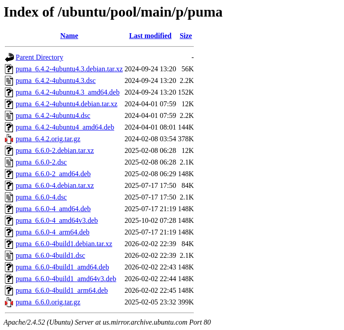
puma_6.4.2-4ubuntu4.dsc (53, 115)
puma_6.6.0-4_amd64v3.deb (57, 220)
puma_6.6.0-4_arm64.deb (53, 232)
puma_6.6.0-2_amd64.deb (53, 174)
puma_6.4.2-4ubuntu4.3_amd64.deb (68, 92)
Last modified (150, 35)
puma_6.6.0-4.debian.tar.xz (55, 185)
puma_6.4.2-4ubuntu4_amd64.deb (65, 127)
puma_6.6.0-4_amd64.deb (53, 209)
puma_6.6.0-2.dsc (41, 162)
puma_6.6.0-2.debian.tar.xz (55, 150)
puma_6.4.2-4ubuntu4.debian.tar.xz (66, 104)
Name (69, 35)
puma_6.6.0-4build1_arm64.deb (62, 290)
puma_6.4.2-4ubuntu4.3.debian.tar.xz (69, 69)
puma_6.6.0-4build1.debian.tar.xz (64, 244)
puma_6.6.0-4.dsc (41, 197)
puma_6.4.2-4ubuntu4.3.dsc (56, 80)
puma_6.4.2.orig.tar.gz (48, 139)
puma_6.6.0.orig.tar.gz (48, 302)
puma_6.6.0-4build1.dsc (50, 255)
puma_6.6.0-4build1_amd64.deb (62, 267)
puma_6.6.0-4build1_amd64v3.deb (66, 278)
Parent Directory (39, 57)
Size (186, 35)
